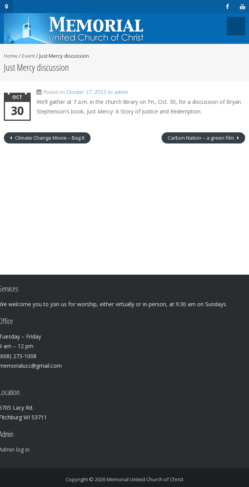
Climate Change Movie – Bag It (49, 137)
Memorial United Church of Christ (145, 479)
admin (121, 91)
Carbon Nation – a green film (201, 137)
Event (28, 55)
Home (11, 55)
